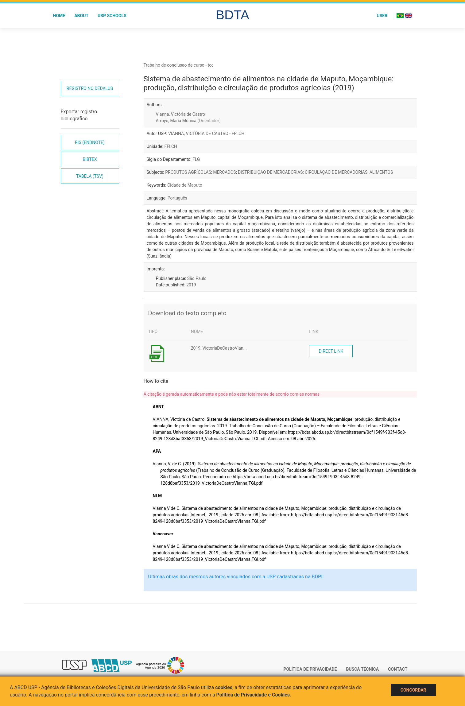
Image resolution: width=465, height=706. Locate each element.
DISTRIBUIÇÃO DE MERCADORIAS (270, 172)
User (382, 15)
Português (177, 198)
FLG (196, 159)
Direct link (331, 351)
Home (59, 15)
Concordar (413, 690)
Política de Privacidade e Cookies (253, 695)
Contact (397, 669)
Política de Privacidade (310, 669)
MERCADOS (224, 172)
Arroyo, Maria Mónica (188, 120)
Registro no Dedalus (90, 88)
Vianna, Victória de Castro (180, 114)
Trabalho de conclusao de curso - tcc (179, 65)
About (81, 15)
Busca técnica (362, 669)
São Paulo (197, 278)
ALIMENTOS (381, 172)
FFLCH (170, 146)
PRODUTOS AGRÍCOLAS (188, 172)
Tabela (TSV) (89, 176)
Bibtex (90, 159)
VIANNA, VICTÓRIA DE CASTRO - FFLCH (206, 133)
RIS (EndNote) (90, 142)
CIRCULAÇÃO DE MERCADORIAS (336, 172)
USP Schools (112, 15)
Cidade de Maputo (184, 185)
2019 (191, 284)
